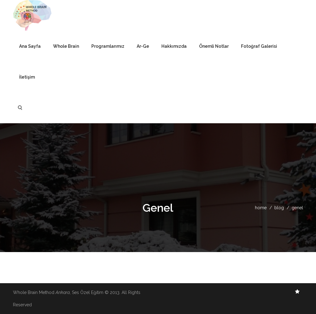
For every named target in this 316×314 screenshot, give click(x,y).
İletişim (27, 77)
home (261, 207)
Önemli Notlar (214, 46)
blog (279, 207)
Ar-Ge (143, 46)
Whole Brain (66, 46)
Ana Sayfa (30, 46)
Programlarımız (107, 46)
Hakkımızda (174, 46)
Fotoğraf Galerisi (259, 46)
